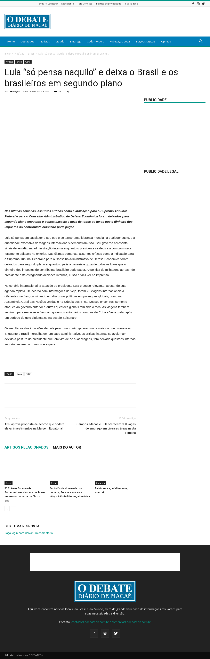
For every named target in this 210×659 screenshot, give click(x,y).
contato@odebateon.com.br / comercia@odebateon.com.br (111, 622)
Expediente (67, 3)
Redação (14, 91)
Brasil (31, 53)
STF (28, 374)
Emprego (75, 41)
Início (8, 53)
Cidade (60, 41)
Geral (27, 61)
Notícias (45, 41)
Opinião (166, 41)
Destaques (27, 41)
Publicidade (131, 3)
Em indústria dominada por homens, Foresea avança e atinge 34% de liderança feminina (70, 492)
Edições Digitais (145, 41)
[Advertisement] (131, 21)
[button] (200, 42)
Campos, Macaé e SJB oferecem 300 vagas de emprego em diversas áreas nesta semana (106, 428)
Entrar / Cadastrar (48, 3)
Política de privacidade (108, 3)
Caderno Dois (95, 41)
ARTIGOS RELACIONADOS (27, 447)
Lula (19, 374)
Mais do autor (67, 447)
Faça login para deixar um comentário (29, 533)
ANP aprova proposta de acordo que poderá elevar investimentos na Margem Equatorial (34, 426)
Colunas (100, 483)
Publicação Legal (120, 41)
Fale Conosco (85, 3)
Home (11, 41)
